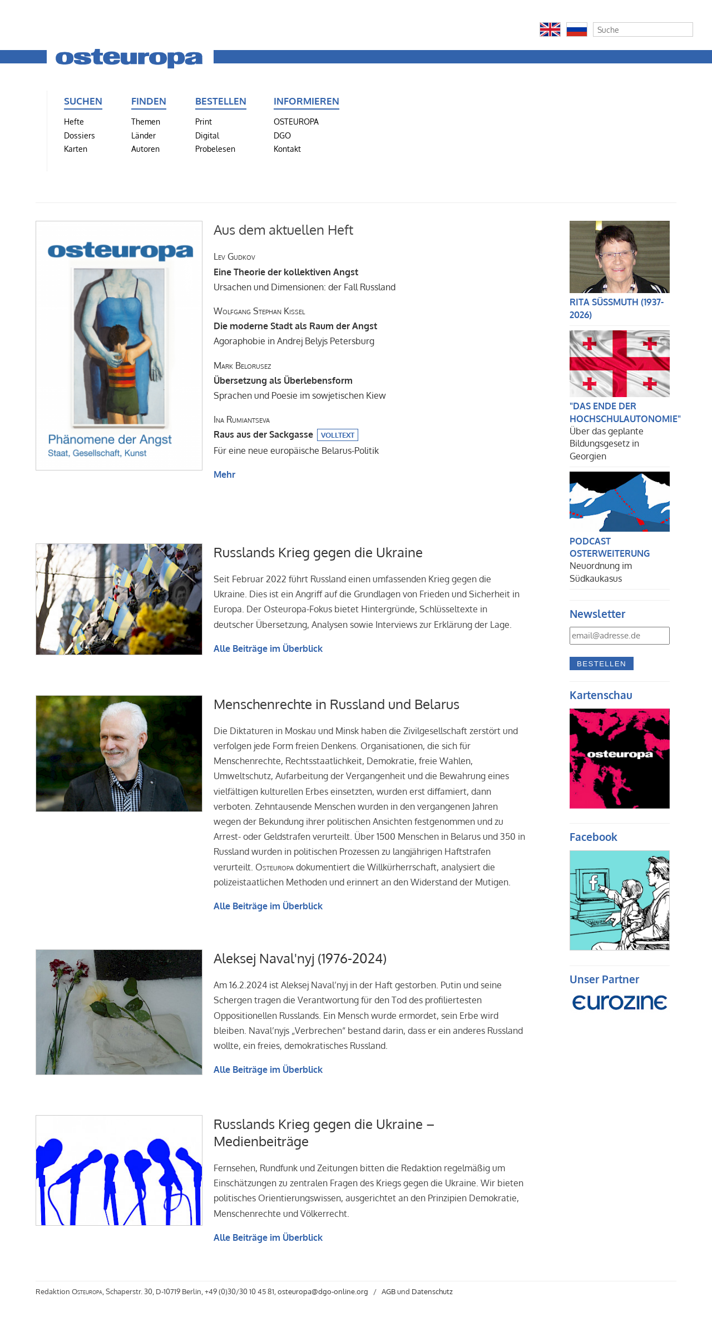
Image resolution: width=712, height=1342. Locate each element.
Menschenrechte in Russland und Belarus (336, 703)
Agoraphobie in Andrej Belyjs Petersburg (295, 325)
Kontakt (287, 148)
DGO (282, 135)
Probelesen (215, 148)
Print (203, 121)
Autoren (145, 148)
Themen (145, 121)
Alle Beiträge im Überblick (268, 648)
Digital (207, 135)
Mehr (224, 474)
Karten (75, 148)
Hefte (74, 121)
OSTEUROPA (296, 121)
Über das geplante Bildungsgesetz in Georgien (607, 443)
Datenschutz (432, 1291)
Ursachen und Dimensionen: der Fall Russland (304, 271)
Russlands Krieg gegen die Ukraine (318, 552)
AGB (388, 1291)
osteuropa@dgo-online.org (323, 1291)
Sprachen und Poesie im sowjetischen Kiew (300, 380)
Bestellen (601, 664)
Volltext (337, 434)
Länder (143, 135)
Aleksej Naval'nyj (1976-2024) (300, 958)
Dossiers (79, 135)
